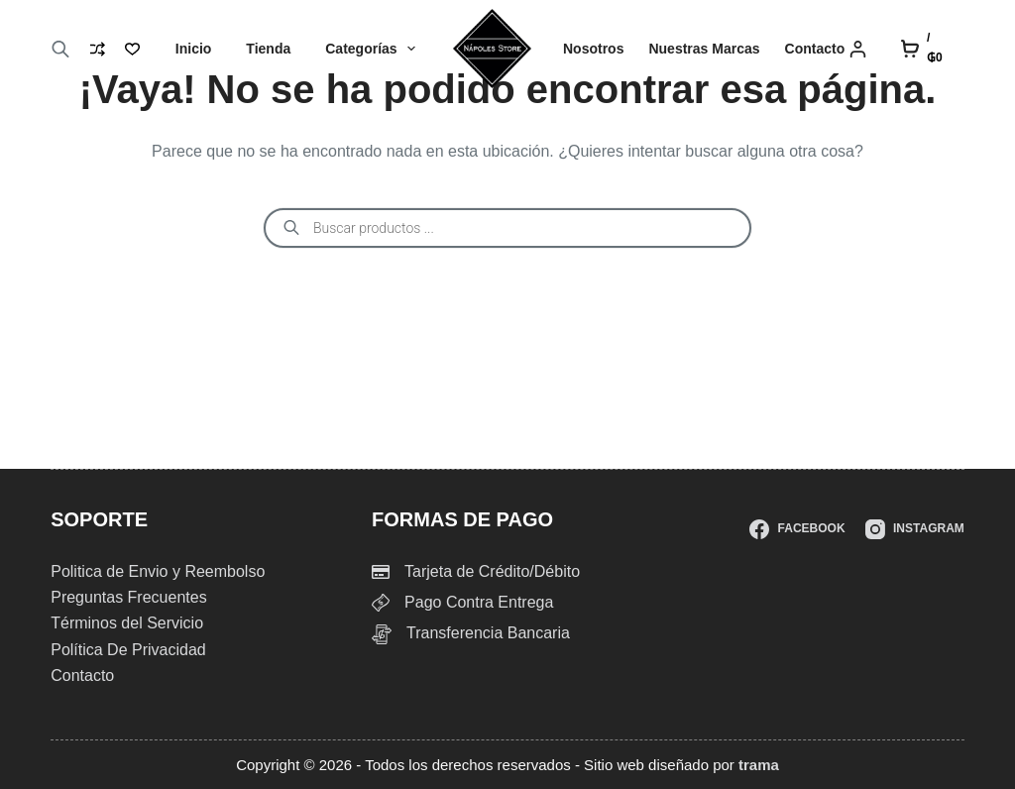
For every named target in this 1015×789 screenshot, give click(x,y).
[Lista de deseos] (132, 49)
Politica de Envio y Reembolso (158, 571)
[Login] (857, 49)
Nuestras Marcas (703, 48)
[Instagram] (914, 529)
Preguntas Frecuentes (128, 597)
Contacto (815, 48)
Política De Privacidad (128, 649)
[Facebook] (797, 529)
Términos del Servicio (127, 623)
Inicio (193, 48)
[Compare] (97, 49)
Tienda (268, 48)
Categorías (374, 48)
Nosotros (593, 48)
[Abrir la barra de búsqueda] (60, 49)
